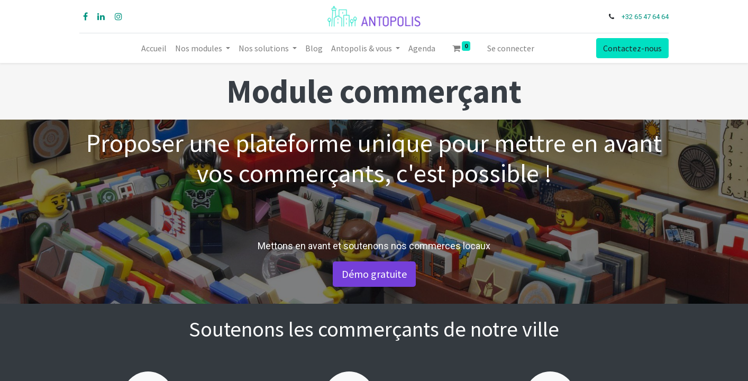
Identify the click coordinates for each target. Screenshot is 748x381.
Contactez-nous (631, 48)
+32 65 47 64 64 (644, 17)
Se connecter (510, 48)
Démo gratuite (374, 273)
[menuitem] (154, 48)
